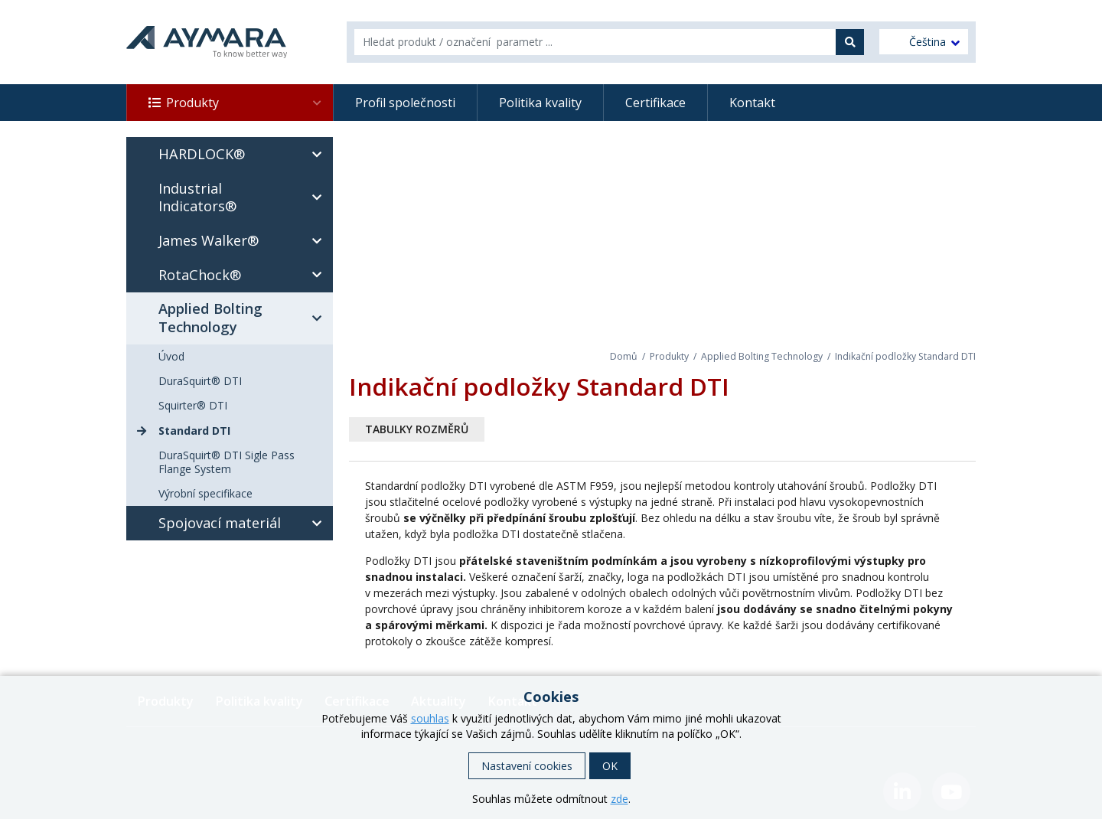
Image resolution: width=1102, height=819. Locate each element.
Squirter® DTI (192, 405)
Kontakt (752, 102)
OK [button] (610, 766)
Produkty (244, 102)
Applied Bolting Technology (762, 356)
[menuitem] (923, 41)
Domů (623, 356)
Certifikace (655, 102)
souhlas (430, 718)
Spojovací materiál (244, 524)
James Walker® (244, 241)
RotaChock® (244, 275)
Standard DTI (194, 430)
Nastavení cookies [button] (526, 766)
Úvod (171, 356)
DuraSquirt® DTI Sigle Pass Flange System (226, 462)
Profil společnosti (405, 102)
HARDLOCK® (244, 155)
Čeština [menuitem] (927, 42)
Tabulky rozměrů (416, 429)
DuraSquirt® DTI (200, 381)
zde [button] (619, 798)
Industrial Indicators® (244, 197)
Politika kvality (540, 102)
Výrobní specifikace (205, 493)
